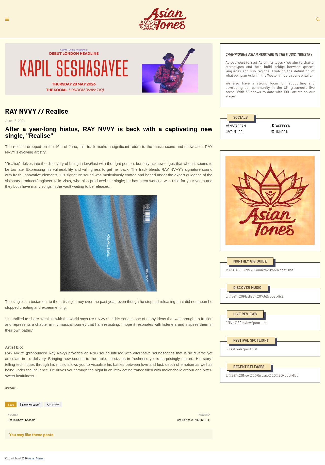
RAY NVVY (53, 404)
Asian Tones (36, 458)
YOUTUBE (233, 132)
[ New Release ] (30, 404)
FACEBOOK (280, 126)
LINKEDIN (279, 132)
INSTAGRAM (235, 126)
